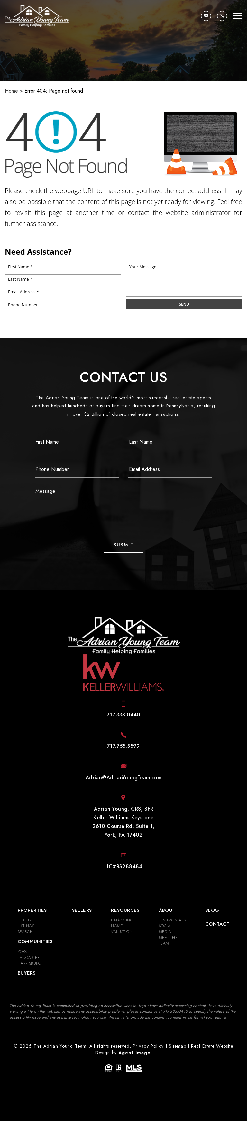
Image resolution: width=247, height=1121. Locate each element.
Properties (32, 910)
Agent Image (134, 1052)
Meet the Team (168, 940)
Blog (212, 910)
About (167, 910)
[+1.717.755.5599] (123, 746)
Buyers (27, 973)
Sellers (82, 910)
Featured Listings (27, 923)
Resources (125, 910)
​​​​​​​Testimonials (172, 920)
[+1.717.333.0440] (222, 16)
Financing (122, 920)
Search (25, 932)
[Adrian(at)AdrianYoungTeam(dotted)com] (206, 16)
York (22, 952)
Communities (35, 941)
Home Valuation (122, 929)
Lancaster (29, 957)
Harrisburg (29, 963)
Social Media (166, 929)
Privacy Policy (148, 1046)
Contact (217, 924)
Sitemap (177, 1046)
